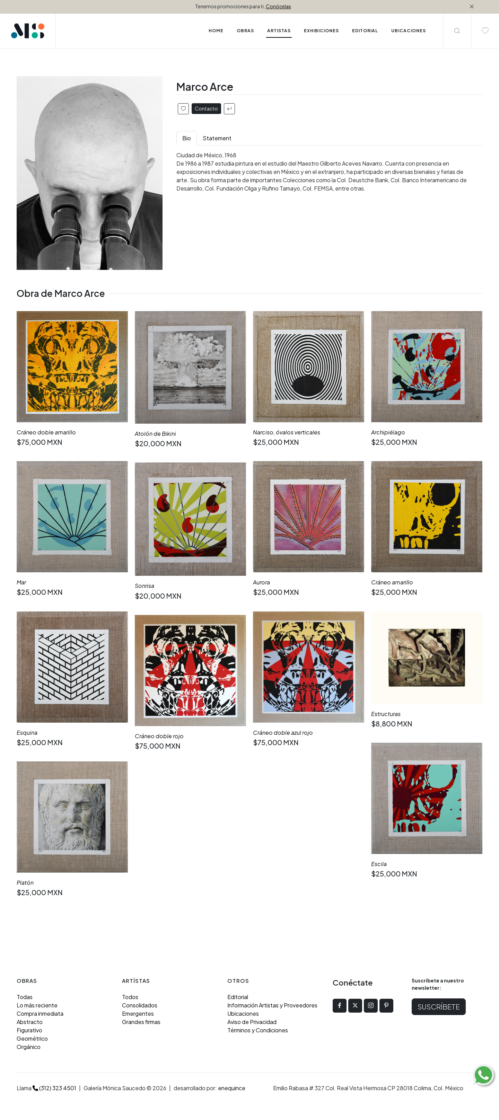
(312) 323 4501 (54, 1088)
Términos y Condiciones (257, 1030)
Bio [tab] (186, 138)
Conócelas (278, 6)
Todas (25, 996)
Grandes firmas (141, 1021)
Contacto (206, 108)
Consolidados (139, 1005)
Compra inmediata (40, 1013)
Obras (245, 30)
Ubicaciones (243, 1013)
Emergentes (138, 1013)
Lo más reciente (37, 1005)
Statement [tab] (217, 138)
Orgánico (29, 1046)
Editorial (237, 996)
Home (216, 30)
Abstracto (30, 1021)
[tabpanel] (329, 172)
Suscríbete (439, 1006)
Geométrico (32, 1038)
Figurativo (29, 1030)
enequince (231, 1088)
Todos (130, 996)
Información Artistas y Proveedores (272, 1005)
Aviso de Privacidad (252, 1021)
